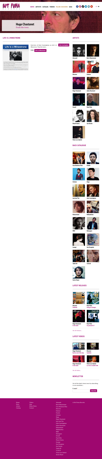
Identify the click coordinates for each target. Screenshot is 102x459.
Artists (38, 6)
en (98, 6)
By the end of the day (78, 353)
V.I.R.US (58, 450)
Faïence (58, 411)
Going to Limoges (91, 307)
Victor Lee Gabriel (61, 452)
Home (18, 402)
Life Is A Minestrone (40, 50)
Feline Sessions (62, 6)
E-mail (75, 388)
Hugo (57, 417)
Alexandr (58, 402)
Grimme (58, 415)
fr (96, 6)
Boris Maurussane (61, 404)
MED (57, 432)
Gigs (70, 6)
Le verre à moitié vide (92, 365)
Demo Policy (33, 406)
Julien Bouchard (60, 425)
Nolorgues (59, 434)
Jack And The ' (60, 421)
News (32, 6)
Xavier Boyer (59, 454)
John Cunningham (63, 45)
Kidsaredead (59, 427)
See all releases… (77, 330)
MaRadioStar (59, 429)
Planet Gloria (60, 440)
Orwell (58, 436)
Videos (52, 6)
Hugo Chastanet (60, 419)
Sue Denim (59, 446)
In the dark (75, 325)
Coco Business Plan (61, 406)
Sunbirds (75, 307)
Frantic (58, 413)
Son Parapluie (60, 444)
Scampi (58, 442)
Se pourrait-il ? (91, 325)
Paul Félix (59, 438)
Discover (58, 409)
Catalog (45, 6)
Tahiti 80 (58, 448)
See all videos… (77, 370)
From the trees (22, 27)
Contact (31, 408)
